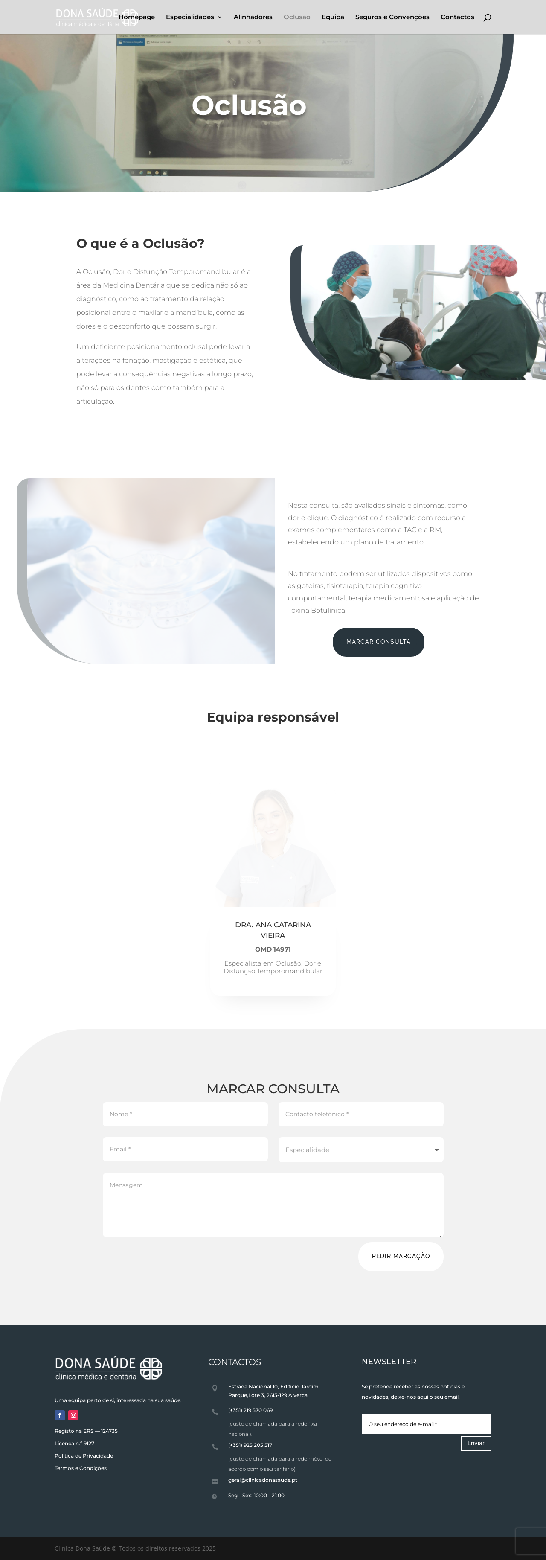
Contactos (457, 17)
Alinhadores (253, 17)
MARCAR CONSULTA (378, 641)
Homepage (137, 17)
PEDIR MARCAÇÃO (401, 1256)
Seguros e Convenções (392, 17)
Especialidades (190, 17)
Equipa (333, 17)
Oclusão (297, 17)
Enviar (476, 1443)
